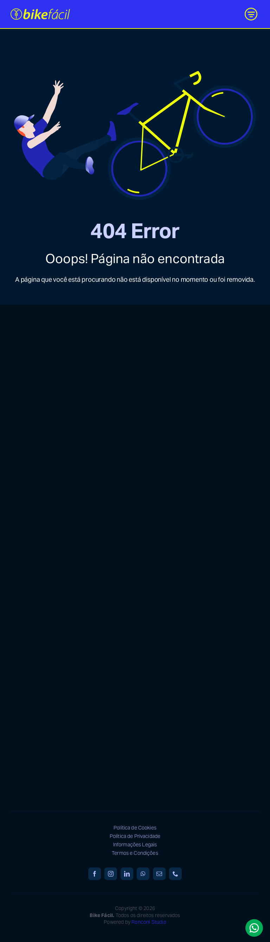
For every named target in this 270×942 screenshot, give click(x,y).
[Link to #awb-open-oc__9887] (251, 14)
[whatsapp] (143, 873)
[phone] (175, 873)
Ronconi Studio (148, 922)
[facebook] (94, 873)
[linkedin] (127, 873)
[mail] (159, 873)
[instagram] (110, 873)
